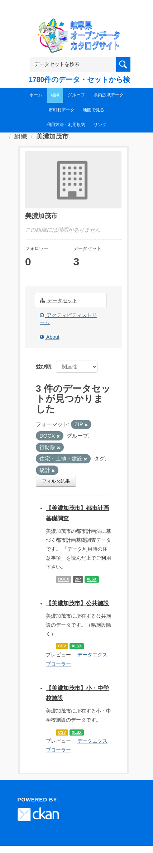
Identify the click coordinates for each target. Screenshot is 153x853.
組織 (55, 94)
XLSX (91, 579)
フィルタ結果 (56, 481)
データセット (58, 300)
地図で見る (93, 109)
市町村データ (62, 109)
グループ (76, 94)
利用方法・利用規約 (66, 124)
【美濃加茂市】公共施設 (77, 603)
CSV (62, 646)
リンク (100, 124)
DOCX (63, 579)
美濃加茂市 (52, 136)
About (49, 337)
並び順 (43, 367)
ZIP (78, 579)
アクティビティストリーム (68, 318)
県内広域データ (109, 94)
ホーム (35, 94)
